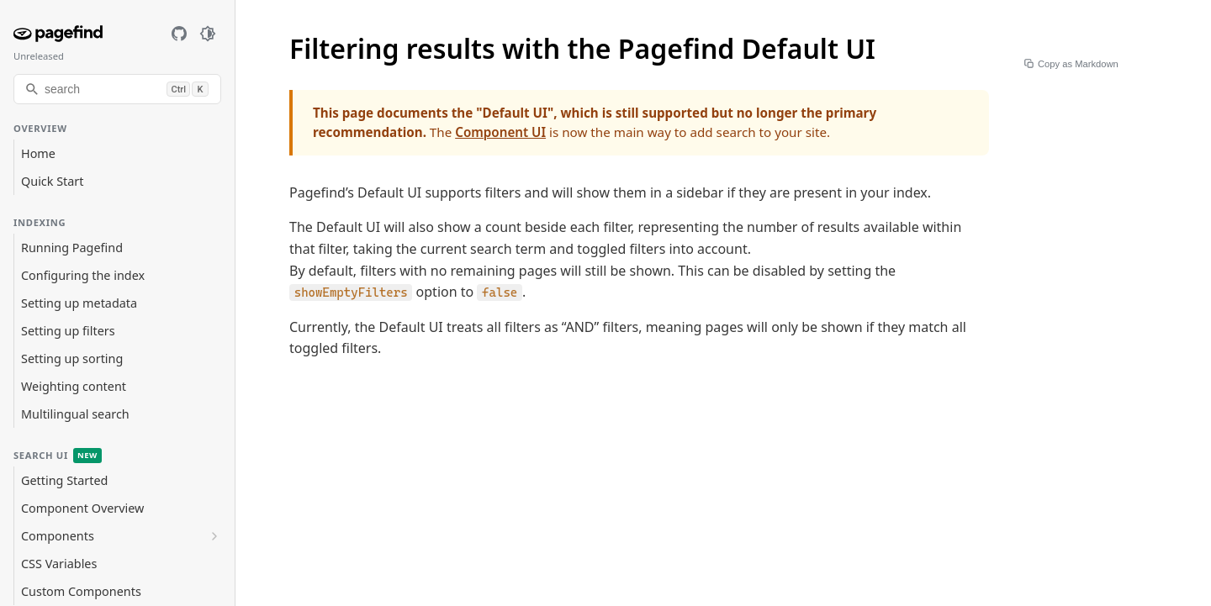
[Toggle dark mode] (207, 33)
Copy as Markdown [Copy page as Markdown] (1073, 64)
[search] (117, 89)
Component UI (500, 132)
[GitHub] (179, 33)
